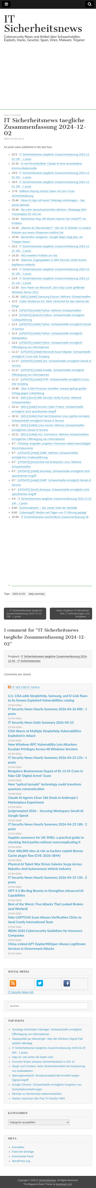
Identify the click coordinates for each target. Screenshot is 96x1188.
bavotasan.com (64, 1184)
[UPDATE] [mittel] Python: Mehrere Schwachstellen (50, 310)
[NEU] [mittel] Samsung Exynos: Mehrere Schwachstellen (56, 296)
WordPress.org (21, 1161)
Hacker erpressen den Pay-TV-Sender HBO (38, 1098)
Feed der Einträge (23, 1151)
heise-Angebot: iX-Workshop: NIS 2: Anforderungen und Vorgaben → (73, 613)
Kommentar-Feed (22, 1156)
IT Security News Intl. (21, 992)
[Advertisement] (48, 82)
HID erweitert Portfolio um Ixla (39, 255)
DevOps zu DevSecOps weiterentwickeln (37, 1093)
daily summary (12, 115)
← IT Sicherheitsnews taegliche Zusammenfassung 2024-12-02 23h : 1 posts (24, 613)
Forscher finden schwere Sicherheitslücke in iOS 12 (43, 1061)
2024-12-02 (19, 594)
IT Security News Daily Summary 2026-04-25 (41, 722)
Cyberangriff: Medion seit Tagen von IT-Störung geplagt (52, 512)
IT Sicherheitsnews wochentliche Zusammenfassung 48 (54, 517)
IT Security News (25, 687)
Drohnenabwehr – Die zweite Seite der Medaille (48, 507)
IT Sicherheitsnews (43, 23)
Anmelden (18, 1147)
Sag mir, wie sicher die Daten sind (32, 1057)
